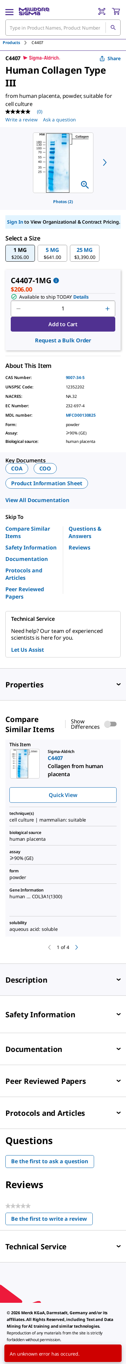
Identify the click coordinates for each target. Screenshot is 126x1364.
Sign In (15, 222)
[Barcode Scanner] (102, 11)
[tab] (17, 42)
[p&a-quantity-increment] (107, 308)
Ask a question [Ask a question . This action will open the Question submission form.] (59, 119)
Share (110, 58)
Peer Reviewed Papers (24, 592)
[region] (63, 163)
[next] (104, 162)
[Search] (113, 27)
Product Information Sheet (46, 483)
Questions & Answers (85, 532)
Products (11, 42)
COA (17, 468)
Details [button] (81, 297)
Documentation (26, 559)
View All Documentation (37, 500)
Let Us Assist (27, 649)
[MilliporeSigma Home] (34, 11)
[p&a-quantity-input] (63, 308)
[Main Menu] (9, 11)
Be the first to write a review (52, 1220)
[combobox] (63, 27)
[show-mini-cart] (116, 11)
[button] (20, 253)
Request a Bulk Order (63, 340)
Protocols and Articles (23, 574)
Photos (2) (63, 201)
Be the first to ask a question (49, 1161)
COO (45, 468)
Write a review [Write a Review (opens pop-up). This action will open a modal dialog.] (21, 119)
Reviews (79, 547)
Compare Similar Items (27, 532)
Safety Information (31, 547)
